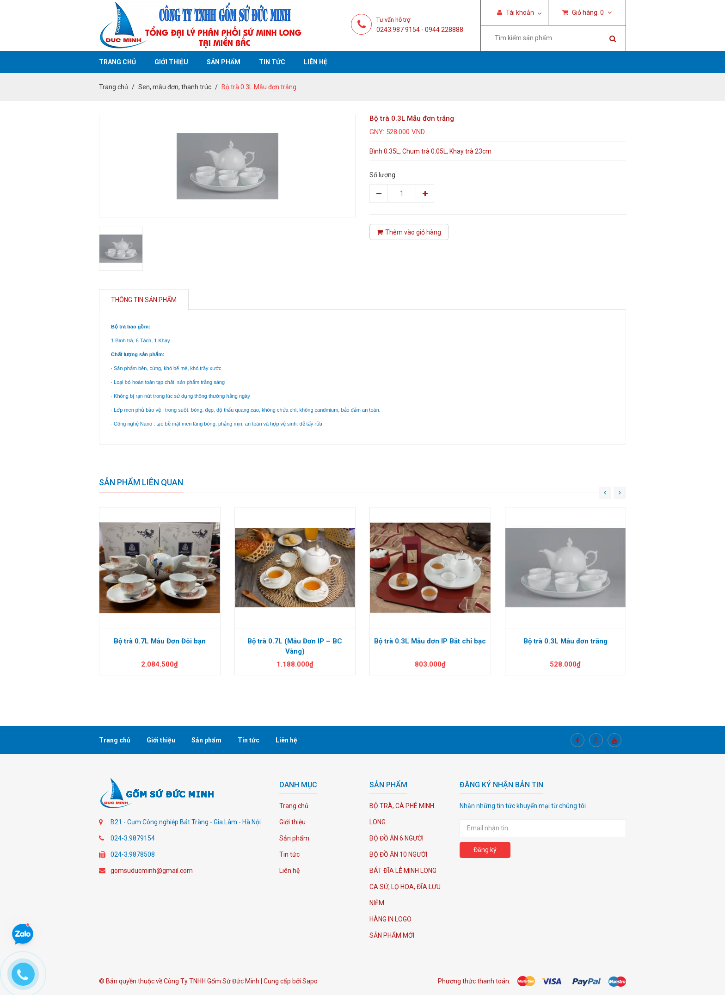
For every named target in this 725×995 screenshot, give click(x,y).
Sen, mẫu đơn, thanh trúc (174, 87)
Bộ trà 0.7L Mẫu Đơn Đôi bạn (160, 641)
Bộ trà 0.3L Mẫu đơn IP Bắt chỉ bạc (430, 641)
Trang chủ (117, 62)
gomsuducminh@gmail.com (152, 870)
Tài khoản (515, 12)
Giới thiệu (171, 62)
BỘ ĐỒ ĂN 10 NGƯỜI (398, 854)
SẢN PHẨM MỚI (391, 935)
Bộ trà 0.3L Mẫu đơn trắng (565, 641)
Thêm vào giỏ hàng (409, 232)
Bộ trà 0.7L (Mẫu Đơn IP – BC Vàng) (294, 646)
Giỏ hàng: (587, 12)
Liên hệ (315, 62)
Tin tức (272, 62)
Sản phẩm (223, 62)
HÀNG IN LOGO (390, 919)
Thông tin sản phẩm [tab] (144, 299)
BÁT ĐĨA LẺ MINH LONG (402, 870)
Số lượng (382, 175)
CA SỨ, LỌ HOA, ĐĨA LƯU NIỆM (405, 895)
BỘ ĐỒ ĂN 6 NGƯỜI (396, 838)
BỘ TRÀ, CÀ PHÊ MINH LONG (401, 814)
